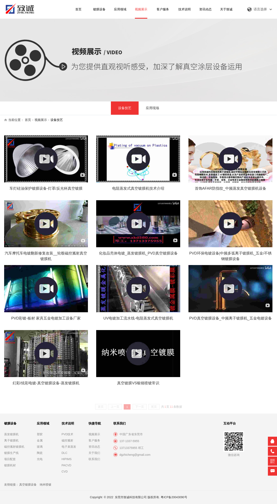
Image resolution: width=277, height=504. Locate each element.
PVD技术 (67, 434)
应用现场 (152, 108)
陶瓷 (40, 453)
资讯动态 (205, 9)
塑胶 (40, 434)
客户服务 (163, 9)
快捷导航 (95, 423)
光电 (40, 459)
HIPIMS (67, 459)
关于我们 (94, 453)
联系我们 (94, 459)
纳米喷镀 (45, 484)
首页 (78, 9)
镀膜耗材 (10, 465)
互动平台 (229, 423)
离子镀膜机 (11, 440)
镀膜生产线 (11, 453)
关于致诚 (226, 9)
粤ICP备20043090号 (174, 497)
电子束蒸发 (69, 446)
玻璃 (40, 446)
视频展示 (141, 9)
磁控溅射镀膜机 (14, 446)
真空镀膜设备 (28, 484)
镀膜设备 (99, 9)
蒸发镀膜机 (11, 434)
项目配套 (10, 459)
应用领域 (120, 9)
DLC (64, 453)
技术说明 (184, 9)
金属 (40, 440)
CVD (65, 471)
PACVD (66, 465)
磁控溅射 (67, 440)
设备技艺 (124, 108)
